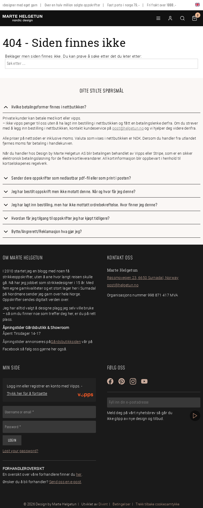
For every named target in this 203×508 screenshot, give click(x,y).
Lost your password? (20, 450)
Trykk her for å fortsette (27, 393)
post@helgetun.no (128, 128)
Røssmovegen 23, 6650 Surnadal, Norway (143, 277)
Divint (103, 504)
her (79, 474)
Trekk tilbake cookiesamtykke (157, 504)
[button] (158, 18)
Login (12, 440)
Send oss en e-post (65, 481)
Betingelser (122, 504)
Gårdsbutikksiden (66, 341)
